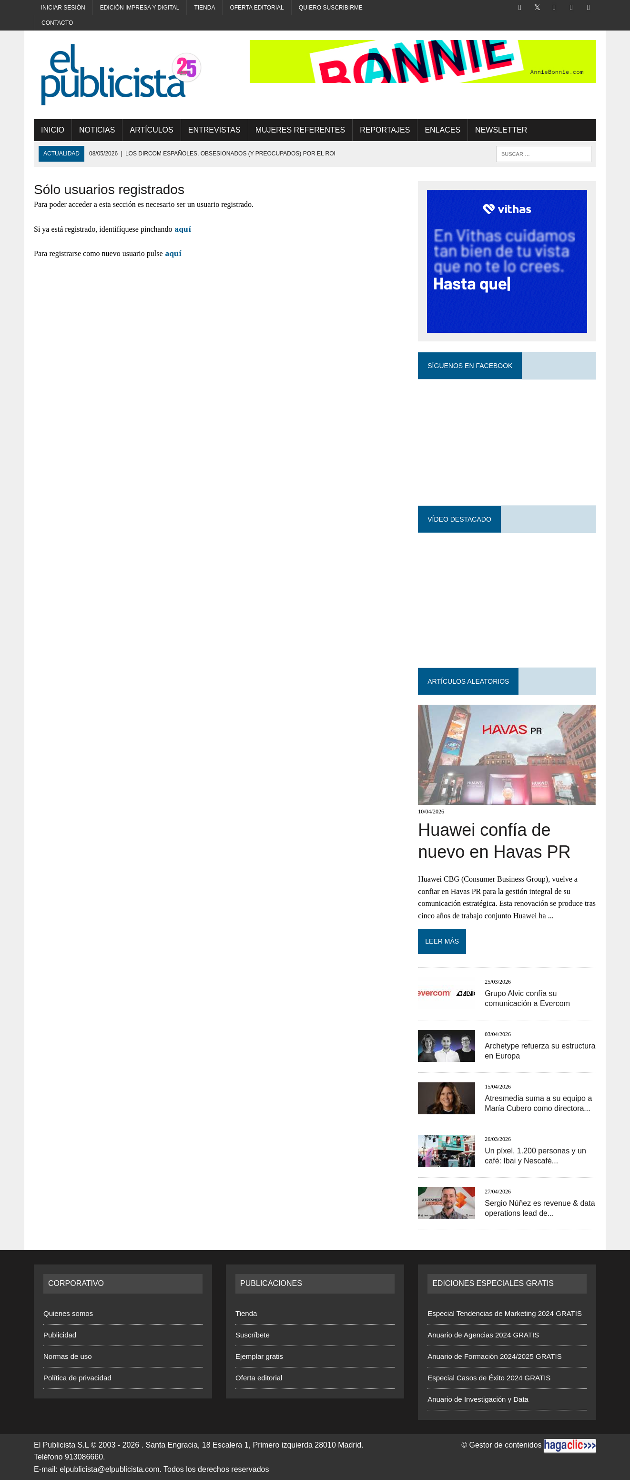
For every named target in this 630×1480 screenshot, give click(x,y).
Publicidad (59, 1335)
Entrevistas (214, 130)
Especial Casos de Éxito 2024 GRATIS (488, 1378)
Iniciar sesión (63, 7)
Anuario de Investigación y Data (477, 1399)
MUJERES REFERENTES (300, 130)
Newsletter (501, 130)
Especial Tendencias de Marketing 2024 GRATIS (504, 1313)
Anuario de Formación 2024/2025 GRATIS (494, 1356)
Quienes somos (68, 1313)
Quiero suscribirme (331, 7)
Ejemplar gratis (259, 1356)
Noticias (97, 130)
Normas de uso (67, 1356)
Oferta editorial (257, 7)
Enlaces (442, 130)
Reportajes (385, 130)
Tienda (204, 7)
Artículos (151, 130)
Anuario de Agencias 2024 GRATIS (483, 1335)
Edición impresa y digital (140, 7)
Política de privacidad (77, 1378)
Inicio (52, 130)
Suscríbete (252, 1335)
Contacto (57, 23)
